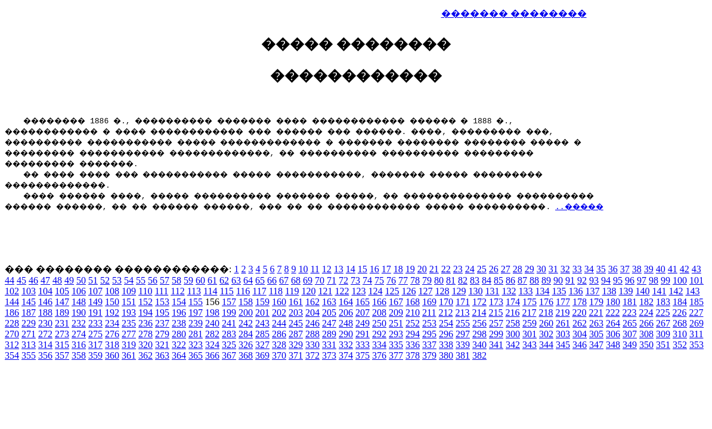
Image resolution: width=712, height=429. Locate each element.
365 (195, 355)
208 (379, 312)
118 (276, 291)
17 (386, 269)
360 (112, 355)
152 (145, 302)
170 (446, 302)
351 (663, 345)
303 (563, 334)
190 (79, 312)
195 (162, 312)
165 (362, 302)
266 (646, 323)
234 (112, 323)
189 (62, 312)
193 (129, 312)
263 (596, 323)
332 (346, 345)
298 (479, 334)
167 (396, 302)
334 (379, 345)
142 (675, 291)
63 (236, 280)
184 (680, 302)
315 (62, 345)
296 (446, 334)
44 (9, 280)
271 (28, 334)
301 (529, 334)
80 (439, 280)
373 (329, 355)
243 (262, 323)
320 (145, 345)
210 (412, 312)
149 (95, 302)
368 (246, 355)
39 (649, 269)
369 (262, 355)
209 (396, 312)
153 (162, 302)
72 (343, 280)
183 (663, 302)
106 (79, 291)
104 (45, 291)
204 (312, 312)
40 (660, 269)
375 (362, 355)
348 (613, 345)
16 (374, 269)
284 (246, 334)
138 (609, 291)
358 (79, 355)
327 (262, 345)
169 (429, 302)
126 (408, 291)
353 (696, 345)
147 (62, 302)
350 (646, 345)
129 (458, 291)
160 (279, 302)
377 (396, 355)
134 (542, 291)
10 (303, 269)
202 (279, 312)
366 (212, 355)
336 (412, 345)
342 (513, 345)
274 (79, 334)
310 (680, 334)
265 (630, 323)
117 (259, 291)
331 (329, 345)
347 (596, 345)
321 (162, 345)
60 (200, 280)
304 (579, 334)
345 (563, 345)
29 (529, 269)
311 (696, 334)
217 (529, 312)
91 (570, 280)
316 (79, 345)
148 (79, 302)
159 (262, 302)
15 (362, 269)
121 (325, 291)
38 (637, 269)
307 (630, 334)
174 (513, 302)
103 (28, 291)
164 (346, 302)
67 (284, 280)
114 (210, 291)
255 (463, 323)
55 (141, 280)
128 (442, 291)
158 (246, 302)
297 (463, 334)
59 (188, 280)
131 (492, 291)
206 (346, 312)
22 (446, 269)
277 (129, 334)
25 (482, 269)
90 (558, 280)
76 (391, 280)
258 (513, 323)
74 (367, 280)
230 (45, 323)
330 (312, 345)
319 (129, 345)
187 (28, 312)
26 (494, 269)
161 (296, 302)
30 (541, 269)
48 (57, 280)
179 (596, 302)
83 (474, 280)
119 (292, 291)
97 (641, 280)
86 (510, 280)
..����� (679, 206)
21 (434, 269)
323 (195, 345)
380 (446, 355)
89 (546, 280)
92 (582, 280)
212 (445, 312)
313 (28, 345)
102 (12, 291)
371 (296, 355)
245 (296, 323)
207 (362, 312)
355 (28, 355)
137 (592, 291)
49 (69, 280)
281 (195, 334)
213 (462, 312)
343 (529, 345)
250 (379, 323)
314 (45, 345)
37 (625, 269)
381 (463, 355)
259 (529, 323)
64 (248, 280)
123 (358, 291)
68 (296, 280)
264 (613, 323)
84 (486, 280)
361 (129, 355)
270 (12, 334)
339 (463, 345)
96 (629, 280)
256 (479, 323)
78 (415, 280)
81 (451, 280)
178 (579, 302)
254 (446, 323)
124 (375, 291)
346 (579, 345)
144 (12, 302)
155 (195, 302)
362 (145, 355)
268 (680, 323)
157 (229, 302)
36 (613, 269)
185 (696, 302)
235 (129, 323)
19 (410, 269)
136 (575, 291)
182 (646, 302)
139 (625, 291)
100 (680, 280)
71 (331, 280)
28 (517, 269)
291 (362, 334)
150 (112, 302)
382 (479, 355)
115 (226, 291)
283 (229, 334)
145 (28, 302)
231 (62, 323)
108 (112, 291)
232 (79, 323)
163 (329, 302)
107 (95, 291)
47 (45, 280)
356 (45, 355)
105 (62, 291)
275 (95, 334)
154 (179, 302)
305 (596, 334)
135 (559, 291)
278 (145, 334)
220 (579, 312)
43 (696, 269)
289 (329, 334)
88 (534, 280)
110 (145, 291)
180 (613, 302)
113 (194, 291)
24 (470, 269)
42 (684, 269)
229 (28, 323)
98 (653, 280)
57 (164, 280)
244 (279, 323)
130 (475, 291)
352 (680, 345)
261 (563, 323)
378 (412, 355)
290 (346, 334)
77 (403, 280)
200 (246, 312)
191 (95, 312)
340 (479, 345)
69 (307, 280)
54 (129, 280)
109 (129, 291)
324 (212, 345)
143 (692, 291)
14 (350, 269)
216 (512, 312)
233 (95, 323)
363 (162, 355)
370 (279, 355)
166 (379, 302)
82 (463, 280)
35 (601, 269)
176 (546, 302)
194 (145, 312)
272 (45, 334)
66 (272, 280)
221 (596, 312)
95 (618, 280)
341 (496, 345)
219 (562, 312)
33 (577, 269)
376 (379, 355)
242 (246, 323)
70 (319, 280)
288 (312, 334)
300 (513, 334)
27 (505, 269)
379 (429, 355)
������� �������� (514, 13)
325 (229, 345)
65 (260, 280)
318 (112, 345)
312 (12, 345)
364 (179, 355)
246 (312, 323)
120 (308, 291)
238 (179, 323)
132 (509, 291)
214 (479, 312)
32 (565, 269)
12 (327, 269)
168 (412, 302)
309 (663, 334)
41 (672, 269)
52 (105, 280)
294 (412, 334)
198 (212, 312)
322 (179, 345)
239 (195, 323)
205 (329, 312)
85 (498, 280)
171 (463, 302)
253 (429, 323)
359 (95, 355)
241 (229, 323)
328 (279, 345)
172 (479, 302)
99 (665, 280)
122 (342, 291)
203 (296, 312)
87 (522, 280)
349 (630, 345)
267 (663, 323)
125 (392, 291)
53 (117, 280)
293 (396, 334)
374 (346, 355)
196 (179, 312)
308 (646, 334)
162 (312, 302)
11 (314, 269)
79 (427, 280)
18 (398, 269)
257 (496, 323)
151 (129, 302)
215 (495, 312)
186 (12, 312)
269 (696, 323)
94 (606, 280)
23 (458, 269)
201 (262, 312)
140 (642, 291)
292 (379, 334)
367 (229, 355)
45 (21, 280)
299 (496, 334)
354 (12, 355)
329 (296, 345)
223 (629, 312)
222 (612, 312)
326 (246, 345)
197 (195, 312)
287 (296, 334)
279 (162, 334)
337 (429, 345)
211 (429, 312)
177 (563, 302)
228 (12, 323)
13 (338, 269)
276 (112, 334)
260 (546, 323)
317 (95, 345)
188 (45, 312)
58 (176, 280)
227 (696, 312)
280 (179, 334)
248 (346, 323)
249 (362, 323)
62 (224, 280)
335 (396, 345)
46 (33, 280)
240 (212, 323)
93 (594, 280)
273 (62, 334)
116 (243, 291)
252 (412, 323)
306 (613, 334)
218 (545, 312)
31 (553, 269)
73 (355, 280)
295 (429, 334)
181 (630, 302)
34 (589, 269)
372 (312, 355)
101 (696, 280)
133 (525, 291)
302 (546, 334)
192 (112, 312)
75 (379, 280)
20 (422, 269)
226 (679, 312)
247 (329, 323)
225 (662, 312)
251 (396, 323)
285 (262, 334)
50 (81, 280)
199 (229, 312)
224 (646, 312)
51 (93, 280)
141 (659, 291)
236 (145, 323)
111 (161, 291)
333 (362, 345)
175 (529, 302)
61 (212, 280)
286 (279, 334)
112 (177, 291)
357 (62, 355)
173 (496, 302)
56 (152, 280)
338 (446, 345)
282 (212, 334)
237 (162, 323)
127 (425, 291)
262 (579, 323)
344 (546, 345)
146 (45, 302)
